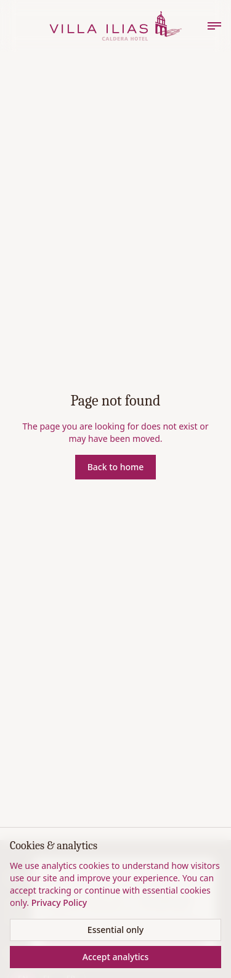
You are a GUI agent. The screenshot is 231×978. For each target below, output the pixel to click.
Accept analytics (115, 957)
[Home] (115, 26)
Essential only (115, 929)
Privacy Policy (59, 902)
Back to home (115, 467)
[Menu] (214, 26)
